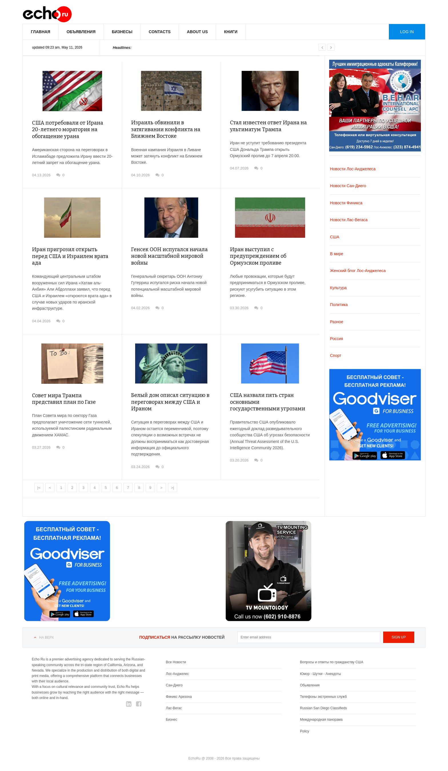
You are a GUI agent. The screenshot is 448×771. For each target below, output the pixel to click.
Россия (336, 338)
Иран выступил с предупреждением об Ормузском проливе (258, 256)
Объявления (81, 31)
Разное (336, 321)
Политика (339, 304)
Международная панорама (321, 720)
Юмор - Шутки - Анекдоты (320, 674)
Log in (407, 31)
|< (39, 488)
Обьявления (310, 685)
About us (197, 31)
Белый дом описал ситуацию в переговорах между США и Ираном (170, 402)
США (334, 237)
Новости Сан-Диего (348, 185)
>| (172, 488)
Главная (40, 31)
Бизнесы (122, 31)
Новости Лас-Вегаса (348, 219)
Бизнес (171, 720)
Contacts (160, 31)
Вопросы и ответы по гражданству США (331, 662)
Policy (304, 731)
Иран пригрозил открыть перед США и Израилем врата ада (70, 256)
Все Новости (176, 662)
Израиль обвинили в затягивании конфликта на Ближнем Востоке (165, 129)
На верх (46, 638)
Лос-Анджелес (177, 674)
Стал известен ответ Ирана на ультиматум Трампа (268, 125)
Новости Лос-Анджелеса (352, 169)
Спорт (335, 355)
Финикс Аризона (179, 697)
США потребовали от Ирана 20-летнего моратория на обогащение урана (67, 129)
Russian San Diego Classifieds (323, 708)
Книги (230, 31)
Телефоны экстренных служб (323, 697)
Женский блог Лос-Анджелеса (358, 270)
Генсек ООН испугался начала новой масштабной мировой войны (169, 256)
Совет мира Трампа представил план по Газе (64, 398)
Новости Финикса (346, 203)
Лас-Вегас (174, 708)
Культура (338, 287)
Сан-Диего (174, 685)
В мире (336, 253)
